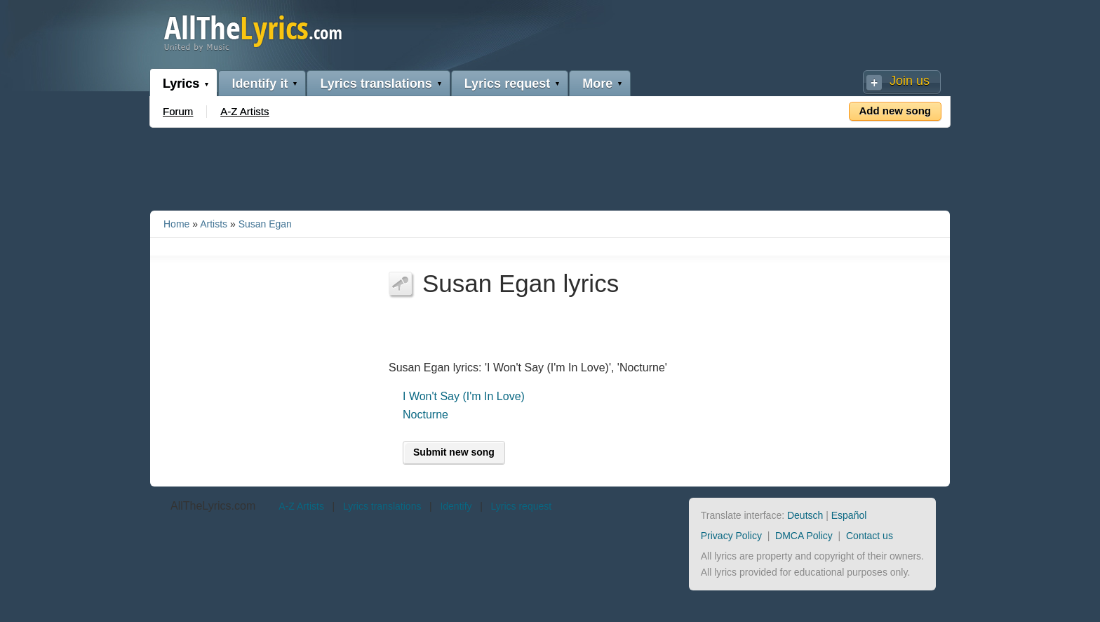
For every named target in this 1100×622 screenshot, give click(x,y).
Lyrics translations (375, 84)
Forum (178, 111)
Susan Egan (265, 224)
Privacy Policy (731, 535)
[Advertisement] (550, 166)
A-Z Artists (244, 111)
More (597, 84)
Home (176, 224)
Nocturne (425, 415)
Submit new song (454, 452)
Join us (910, 81)
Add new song (895, 111)
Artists (213, 224)
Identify (455, 506)
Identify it (260, 84)
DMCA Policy (804, 535)
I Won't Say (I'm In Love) (464, 396)
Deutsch (805, 515)
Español (849, 515)
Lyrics (181, 84)
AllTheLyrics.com (212, 506)
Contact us (869, 535)
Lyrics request (507, 84)
